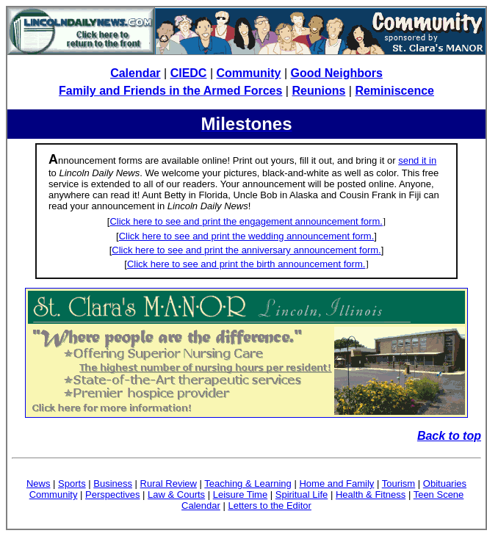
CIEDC (188, 73)
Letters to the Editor (269, 505)
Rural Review (168, 483)
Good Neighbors (337, 73)
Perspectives (112, 494)
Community (248, 73)
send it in (417, 160)
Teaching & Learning (248, 483)
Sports (72, 483)
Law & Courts (176, 494)
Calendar (135, 73)
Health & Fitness (370, 494)
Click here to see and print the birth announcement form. (246, 263)
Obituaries (444, 483)
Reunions (318, 90)
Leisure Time (240, 494)
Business (112, 483)
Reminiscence (394, 90)
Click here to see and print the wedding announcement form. (247, 236)
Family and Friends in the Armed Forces (170, 90)
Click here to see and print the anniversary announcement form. (246, 250)
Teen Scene (439, 494)
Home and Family (336, 483)
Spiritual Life (301, 494)
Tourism (399, 483)
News (38, 483)
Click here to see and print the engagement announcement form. (245, 221)
